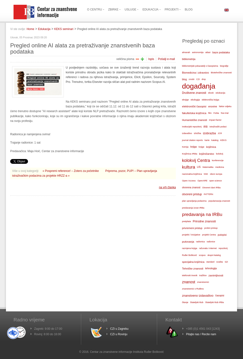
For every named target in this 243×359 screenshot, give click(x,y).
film (209, 113)
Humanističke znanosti (194, 120)
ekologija (195, 99)
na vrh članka (167, 187)
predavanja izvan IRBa (193, 208)
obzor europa (216, 174)
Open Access (189, 180)
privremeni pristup (192, 228)
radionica (200, 241)
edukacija (220, 92)
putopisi (222, 234)
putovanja (188, 241)
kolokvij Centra (196, 160)
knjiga (193, 146)
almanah (186, 52)
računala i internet (208, 248)
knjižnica (211, 146)
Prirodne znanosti (204, 221)
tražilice (203, 275)
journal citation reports (192, 140)
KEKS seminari (64, 29)
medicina (219, 167)
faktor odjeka (225, 106)
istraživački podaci (218, 126)
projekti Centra (209, 235)
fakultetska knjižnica (194, 113)
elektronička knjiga (210, 100)
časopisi (219, 295)
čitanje (185, 302)
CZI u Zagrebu (119, 328)
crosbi (191, 79)
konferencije (218, 160)
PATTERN (208, 194)
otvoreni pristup (192, 194)
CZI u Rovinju (118, 334)
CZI (198, 79)
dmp (204, 79)
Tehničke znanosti (192, 268)
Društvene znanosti (194, 93)
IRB (205, 126)
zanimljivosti (216, 275)
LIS (199, 167)
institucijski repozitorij (191, 126)
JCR (220, 133)
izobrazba (209, 133)
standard (210, 262)
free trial (225, 113)
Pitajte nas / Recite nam (201, 334)
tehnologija (211, 268)
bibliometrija (188, 59)
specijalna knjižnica (193, 261)
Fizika (216, 113)
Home (30, 29)
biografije (224, 66)
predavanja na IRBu (202, 214)
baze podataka (221, 52)
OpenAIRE (202, 181)
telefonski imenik (189, 275)
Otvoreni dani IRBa (211, 187)
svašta (219, 261)
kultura (188, 167)
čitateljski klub (196, 302)
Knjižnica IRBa (189, 153)
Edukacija (44, 29)
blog (184, 79)
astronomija (197, 52)
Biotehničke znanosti (221, 72)
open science (215, 181)
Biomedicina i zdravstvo (195, 72)
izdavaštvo (187, 133)
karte (207, 140)
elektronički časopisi (194, 106)
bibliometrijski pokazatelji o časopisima (200, 66)
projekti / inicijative (191, 234)
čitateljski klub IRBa (214, 302)
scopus (202, 255)
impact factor (215, 120)
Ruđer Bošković (189, 255)
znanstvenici (203, 282)
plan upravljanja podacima (194, 201)
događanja (198, 86)
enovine (212, 106)
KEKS (223, 140)
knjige (201, 147)
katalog (214, 140)
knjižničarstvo (206, 153)
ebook (211, 93)
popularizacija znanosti (219, 201)
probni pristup (211, 228)
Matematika (207, 167)
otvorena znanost (191, 187)
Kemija (185, 147)
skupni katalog (214, 255)
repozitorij (223, 248)
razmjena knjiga (189, 248)
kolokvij (219, 154)
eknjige (185, 100)
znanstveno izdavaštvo (197, 295)
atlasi (207, 52)
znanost (188, 282)
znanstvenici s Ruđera (193, 289)
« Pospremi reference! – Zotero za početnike (71, 171)
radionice (211, 241)
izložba (197, 133)
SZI (226, 262)
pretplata (186, 221)
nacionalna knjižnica (192, 174)
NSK (206, 174)
